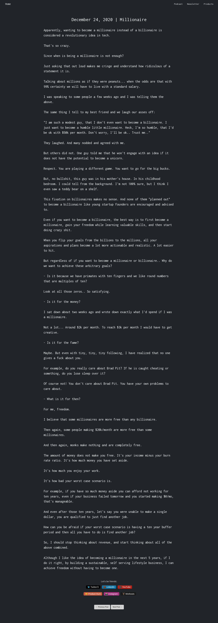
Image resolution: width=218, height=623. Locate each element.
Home (8, 4)
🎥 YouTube (125, 587)
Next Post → (117, 607)
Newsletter (193, 4)
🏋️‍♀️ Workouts (128, 594)
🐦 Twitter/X (93, 587)
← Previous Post (102, 607)
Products (208, 4)
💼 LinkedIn (109, 587)
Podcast (178, 4)
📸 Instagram (111, 594)
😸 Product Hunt (93, 594)
